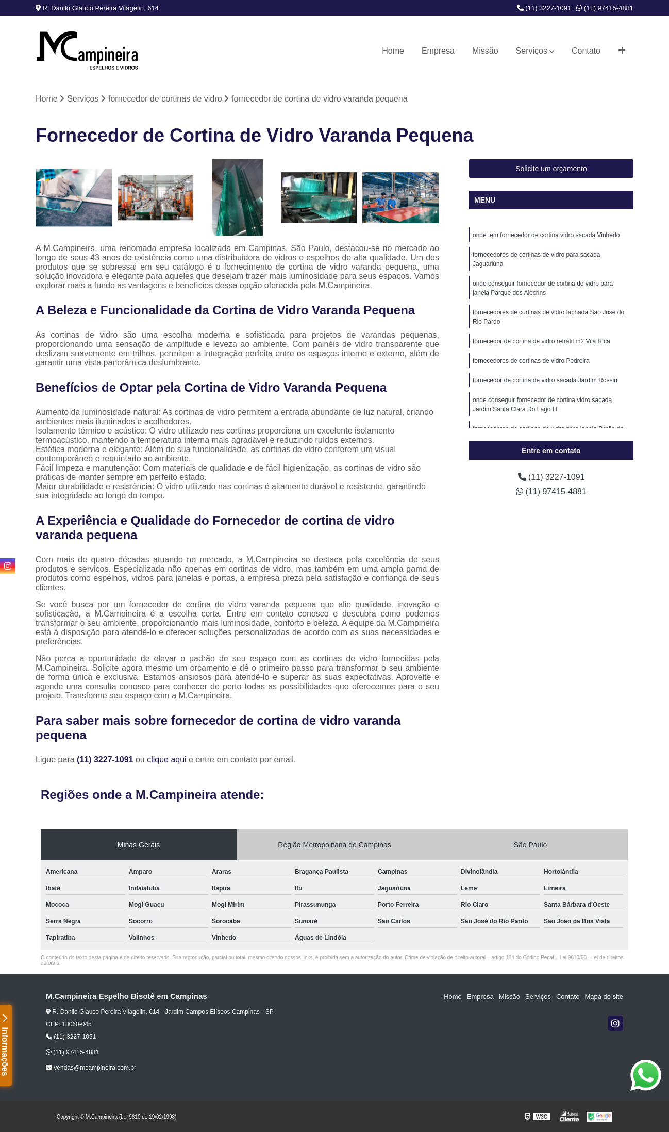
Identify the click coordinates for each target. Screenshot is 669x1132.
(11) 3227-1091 (544, 8)
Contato (586, 50)
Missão (485, 50)
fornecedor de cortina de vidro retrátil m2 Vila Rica (541, 341)
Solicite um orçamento (551, 168)
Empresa (438, 50)
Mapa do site (603, 997)
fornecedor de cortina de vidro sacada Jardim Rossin (545, 380)
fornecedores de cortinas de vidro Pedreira (531, 360)
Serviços (531, 50)
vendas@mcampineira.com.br (91, 1067)
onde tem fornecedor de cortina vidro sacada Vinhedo (546, 235)
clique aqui (167, 759)
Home (393, 50)
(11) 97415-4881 (604, 8)
